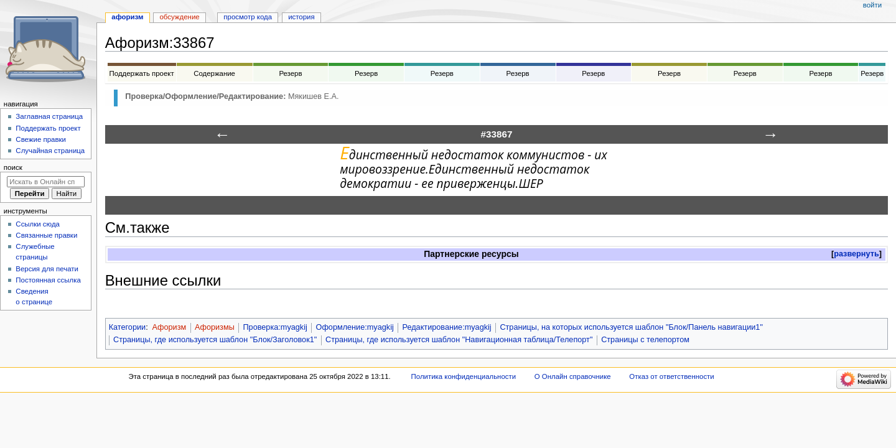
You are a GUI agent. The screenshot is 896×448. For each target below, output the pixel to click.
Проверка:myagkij (275, 327)
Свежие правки (41, 139)
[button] (856, 254)
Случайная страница (50, 150)
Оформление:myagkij (355, 327)
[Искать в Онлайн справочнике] (46, 181)
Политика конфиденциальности (463, 376)
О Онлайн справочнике (572, 376)
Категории (127, 327)
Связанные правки (46, 235)
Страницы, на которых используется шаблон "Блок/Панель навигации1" (631, 327)
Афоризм (169, 327)
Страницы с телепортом (645, 339)
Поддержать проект (48, 128)
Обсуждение (179, 17)
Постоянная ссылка (48, 280)
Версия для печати (47, 269)
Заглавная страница (49, 116)
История (301, 17)
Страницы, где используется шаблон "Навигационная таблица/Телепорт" (458, 339)
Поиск (13, 167)
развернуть (856, 254)
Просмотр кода (247, 17)
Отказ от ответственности (671, 376)
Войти (872, 5)
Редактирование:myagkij (447, 327)
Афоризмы (215, 327)
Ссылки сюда (38, 224)
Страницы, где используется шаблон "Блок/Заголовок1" (215, 339)
